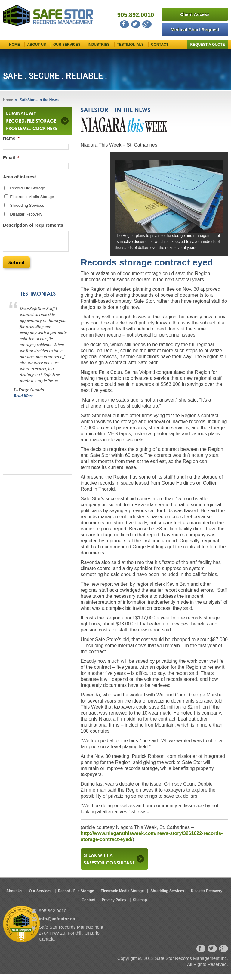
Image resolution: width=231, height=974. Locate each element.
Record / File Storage (76, 891)
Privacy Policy (114, 900)
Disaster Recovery (26, 214)
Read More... (25, 396)
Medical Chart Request (195, 29)
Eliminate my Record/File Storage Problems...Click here (32, 120)
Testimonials (130, 44)
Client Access (195, 14)
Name (11, 138)
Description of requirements (33, 225)
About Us (36, 44)
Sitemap (140, 900)
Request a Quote (207, 44)
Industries (99, 44)
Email (11, 157)
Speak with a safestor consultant (109, 858)
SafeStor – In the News (39, 100)
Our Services (66, 44)
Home (14, 44)
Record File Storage (27, 188)
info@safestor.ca (57, 918)
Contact (159, 44)
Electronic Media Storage (32, 196)
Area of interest (19, 176)
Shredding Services (27, 205)
